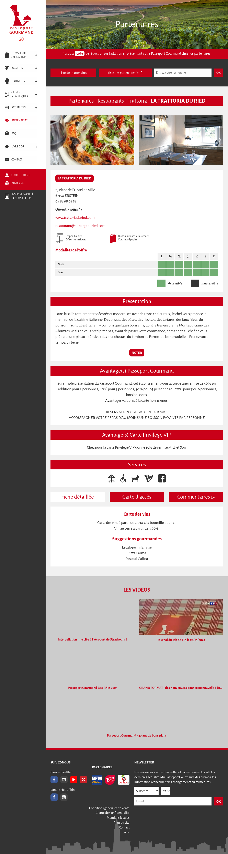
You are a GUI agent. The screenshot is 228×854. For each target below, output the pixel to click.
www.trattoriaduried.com (75, 218)
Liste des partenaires (73, 72)
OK (218, 801)
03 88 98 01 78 (65, 201)
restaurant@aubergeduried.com (80, 226)
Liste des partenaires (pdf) (125, 72)
